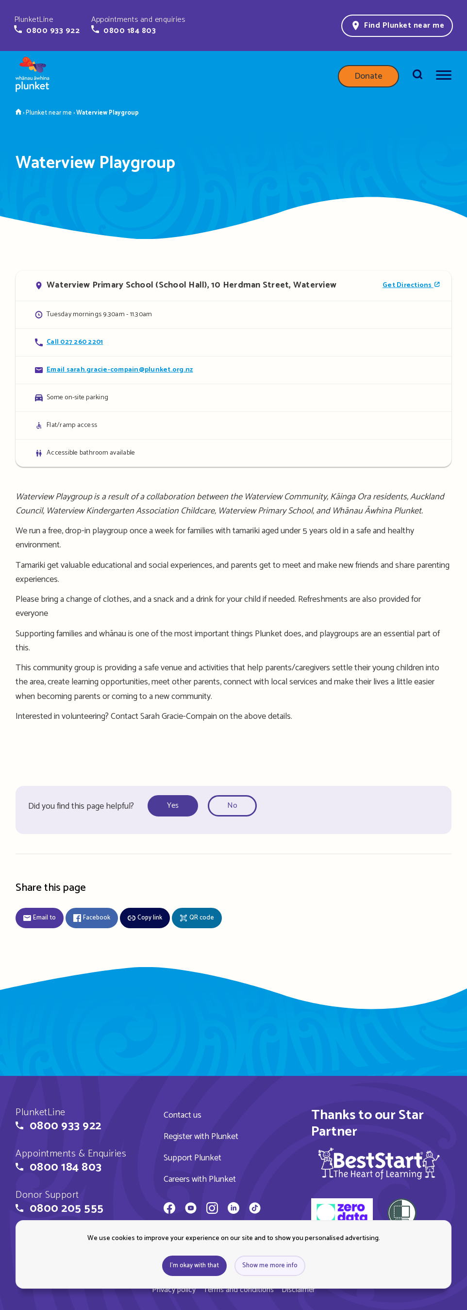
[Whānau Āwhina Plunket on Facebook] (169, 1209)
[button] (47, 25)
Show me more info (270, 1265)
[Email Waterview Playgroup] (233, 370)
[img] (379, 1163)
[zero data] (342, 1214)
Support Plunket (192, 1158)
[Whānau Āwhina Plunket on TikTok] (255, 1209)
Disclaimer (298, 1289)
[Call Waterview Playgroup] (233, 342)
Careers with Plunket (200, 1179)
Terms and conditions (238, 1289)
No (232, 805)
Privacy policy (174, 1289)
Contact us (182, 1115)
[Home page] (33, 76)
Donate (368, 76)
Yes (173, 805)
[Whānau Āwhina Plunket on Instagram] (212, 1209)
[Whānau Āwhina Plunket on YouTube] (191, 1209)
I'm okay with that (194, 1265)
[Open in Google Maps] (233, 286)
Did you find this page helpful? (81, 806)
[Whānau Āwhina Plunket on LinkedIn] (233, 1209)
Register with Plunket (201, 1136)
